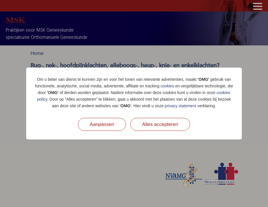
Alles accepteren (160, 124)
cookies (167, 86)
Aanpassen (102, 124)
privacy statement (180, 105)
